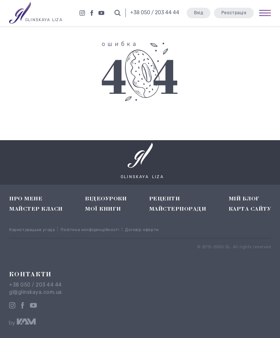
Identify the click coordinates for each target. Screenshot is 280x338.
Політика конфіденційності (90, 229)
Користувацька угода (32, 229)
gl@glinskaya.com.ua (35, 292)
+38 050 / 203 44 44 (35, 285)
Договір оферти (142, 229)
